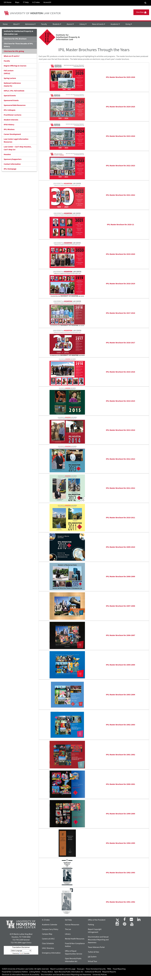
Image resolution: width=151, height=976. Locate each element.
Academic (115, 24)
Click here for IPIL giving (14, 51)
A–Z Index (46, 920)
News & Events (98, 24)
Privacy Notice (47, 971)
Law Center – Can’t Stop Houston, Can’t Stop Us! (17, 148)
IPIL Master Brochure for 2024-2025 (120, 106)
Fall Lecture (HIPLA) (8, 72)
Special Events (10, 95)
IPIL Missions (9, 129)
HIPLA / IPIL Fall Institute (14, 90)
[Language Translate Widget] (21, 950)
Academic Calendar (49, 924)
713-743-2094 (16, 942)
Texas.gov (80, 969)
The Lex (68, 929)
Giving (128, 24)
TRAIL (109, 969)
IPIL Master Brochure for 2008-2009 (120, 576)
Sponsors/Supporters (12, 159)
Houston (7, 154)
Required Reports (109, 971)
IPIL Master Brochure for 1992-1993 (120, 872)
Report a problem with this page (62, 969)
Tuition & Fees (93, 952)
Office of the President (96, 920)
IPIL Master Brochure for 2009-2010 (120, 547)
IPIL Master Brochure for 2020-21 (120, 224)
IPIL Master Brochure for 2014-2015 (120, 401)
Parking (91, 924)
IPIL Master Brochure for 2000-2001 (120, 784)
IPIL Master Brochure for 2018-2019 (120, 283)
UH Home (7, 2)
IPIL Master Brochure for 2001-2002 (120, 754)
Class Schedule (48, 943)
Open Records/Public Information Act (68, 971)
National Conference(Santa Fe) (12, 84)
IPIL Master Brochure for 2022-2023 (120, 165)
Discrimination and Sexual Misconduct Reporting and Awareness (98, 940)
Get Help (68, 920)
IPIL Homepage (10, 169)
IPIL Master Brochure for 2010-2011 (120, 517)
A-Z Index (36, 2)
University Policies (99, 974)
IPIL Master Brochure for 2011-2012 (120, 488)
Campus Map (47, 934)
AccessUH (47, 2)
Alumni (70, 24)
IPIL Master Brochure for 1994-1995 (120, 843)
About (16, 24)
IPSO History (9, 124)
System (92, 956)
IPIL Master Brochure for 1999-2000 (120, 813)
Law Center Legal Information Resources (16, 140)
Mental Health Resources (74, 938)
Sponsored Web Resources (14, 105)
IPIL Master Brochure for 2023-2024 (120, 136)
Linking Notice (34, 971)
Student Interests (11, 119)
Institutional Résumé (93, 971)
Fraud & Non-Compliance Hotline (15, 971)
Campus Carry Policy (50, 929)
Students (57, 24)
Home (5, 24)
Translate (24, 953)
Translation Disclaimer (21, 947)
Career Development (12, 134)
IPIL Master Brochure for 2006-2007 (120, 635)
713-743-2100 (18, 940)
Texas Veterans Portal (96, 947)
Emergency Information (51, 953)
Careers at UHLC (48, 938)
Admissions (30, 24)
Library (82, 24)
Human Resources (72, 924)
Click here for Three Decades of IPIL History (18, 45)
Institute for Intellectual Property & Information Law (18, 32)
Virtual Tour (92, 961)
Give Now (141, 12)
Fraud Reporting (119, 969)
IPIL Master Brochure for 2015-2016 (120, 372)
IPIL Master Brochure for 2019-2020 (120, 254)
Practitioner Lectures (12, 115)
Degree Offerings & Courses (15, 65)
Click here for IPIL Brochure (15, 38)
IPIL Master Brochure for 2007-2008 (120, 606)
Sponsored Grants (11, 100)
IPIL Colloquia (9, 110)
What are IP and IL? (11, 56)
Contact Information (12, 164)
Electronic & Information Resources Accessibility (21, 974)
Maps (17, 2)
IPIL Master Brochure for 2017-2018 (120, 313)
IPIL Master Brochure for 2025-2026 (120, 77)
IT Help (26, 2)
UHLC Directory (48, 948)
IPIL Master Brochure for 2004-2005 (120, 665)
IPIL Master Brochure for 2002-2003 (120, 724)
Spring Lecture (10, 78)
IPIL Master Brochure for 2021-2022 (120, 195)
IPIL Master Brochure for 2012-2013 (120, 459)
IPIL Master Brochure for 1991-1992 (120, 902)
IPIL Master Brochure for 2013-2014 (120, 430)
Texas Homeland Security (96, 969)
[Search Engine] (145, 3)
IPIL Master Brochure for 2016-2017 (120, 342)
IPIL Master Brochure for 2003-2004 (120, 694)
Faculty (44, 24)
